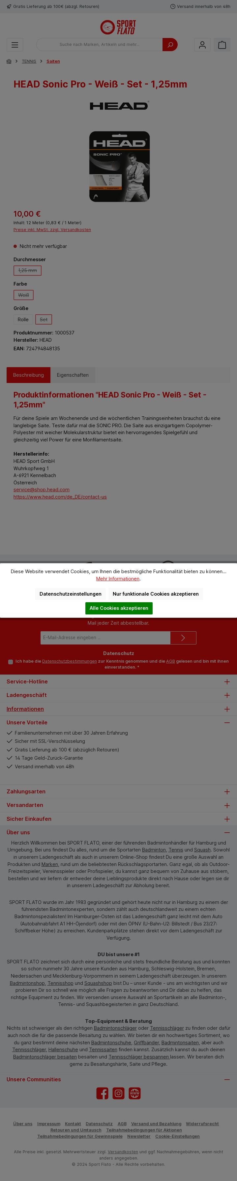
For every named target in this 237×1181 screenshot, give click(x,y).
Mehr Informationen (117, 578)
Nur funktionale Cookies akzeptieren (156, 594)
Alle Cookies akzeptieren (119, 608)
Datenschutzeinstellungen (71, 594)
